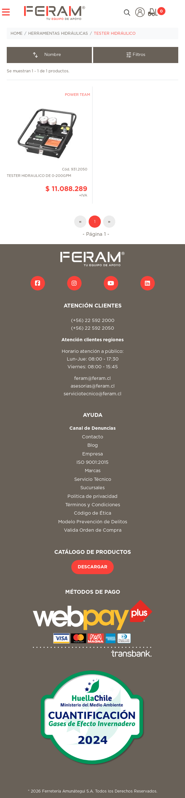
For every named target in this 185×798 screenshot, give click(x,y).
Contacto (92, 437)
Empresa (92, 454)
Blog (92, 445)
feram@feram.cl (92, 378)
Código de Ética (92, 513)
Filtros (135, 55)
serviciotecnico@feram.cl (92, 393)
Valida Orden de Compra (92, 530)
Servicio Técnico (92, 479)
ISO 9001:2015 (92, 462)
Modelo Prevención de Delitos (92, 521)
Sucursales (92, 487)
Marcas (93, 470)
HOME (16, 33)
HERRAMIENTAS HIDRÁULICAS (58, 33)
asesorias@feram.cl (93, 386)
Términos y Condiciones (92, 504)
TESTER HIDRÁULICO (115, 33)
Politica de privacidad (92, 496)
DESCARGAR (92, 567)
